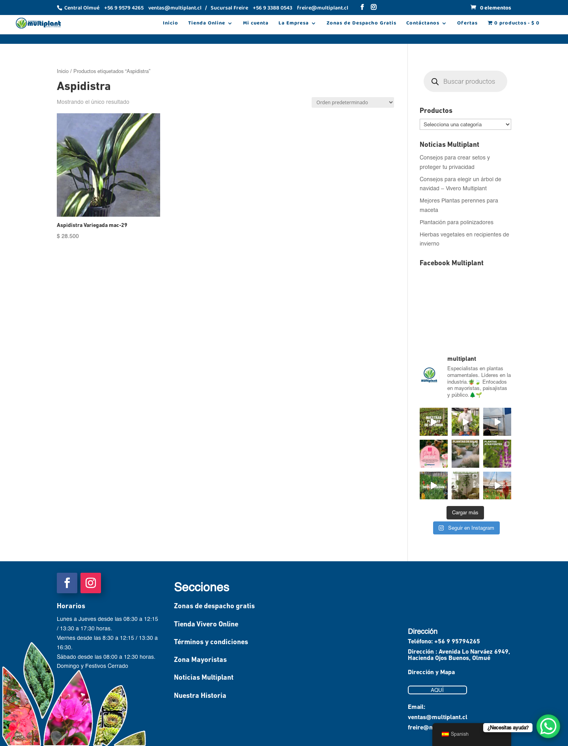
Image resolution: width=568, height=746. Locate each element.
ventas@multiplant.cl (437, 717)
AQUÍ (437, 690)
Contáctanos (422, 24)
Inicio (170, 24)
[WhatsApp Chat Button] (548, 726)
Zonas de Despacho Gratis (361, 24)
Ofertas (467, 24)
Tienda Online (206, 24)
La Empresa (293, 24)
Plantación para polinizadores (456, 222)
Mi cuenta (256, 24)
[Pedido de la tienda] (353, 102)
